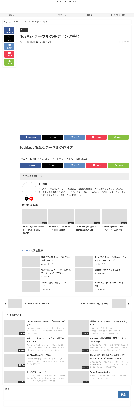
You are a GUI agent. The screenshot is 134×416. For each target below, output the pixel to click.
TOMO (126, 42)
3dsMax (24, 30)
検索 (7, 389)
